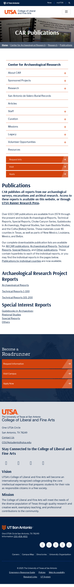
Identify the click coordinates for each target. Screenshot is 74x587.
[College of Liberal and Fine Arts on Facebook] (6, 463)
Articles (12, 103)
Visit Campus (37, 373)
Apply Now (37, 383)
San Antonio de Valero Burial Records (29, 95)
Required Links (30, 577)
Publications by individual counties (21, 261)
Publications (66, 45)
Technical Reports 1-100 (16, 291)
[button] (69, 3)
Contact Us (8, 437)
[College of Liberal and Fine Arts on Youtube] (31, 463)
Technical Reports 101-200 (17, 297)
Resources (14, 149)
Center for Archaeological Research (28, 45)
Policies (42, 572)
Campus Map (28, 554)
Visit (37, 166)
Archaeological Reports (43, 246)
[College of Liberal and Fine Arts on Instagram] (43, 463)
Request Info (37, 159)
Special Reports (21, 249)
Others (6, 322)
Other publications (47, 249)
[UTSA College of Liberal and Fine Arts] (20, 12)
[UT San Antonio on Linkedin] (62, 545)
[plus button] (37, 73)
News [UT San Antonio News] (49, 3)
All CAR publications (17, 246)
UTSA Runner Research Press (20, 203)
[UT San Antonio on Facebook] (42, 545)
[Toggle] (66, 11)
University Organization (60, 554)
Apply (37, 174)
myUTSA (60, 3)
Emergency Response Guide (22, 572)
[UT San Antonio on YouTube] (56, 545)
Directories (42, 554)
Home (5, 45)
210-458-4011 (21, 536)
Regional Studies (11, 314)
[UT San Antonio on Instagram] (69, 545)
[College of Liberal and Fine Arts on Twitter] (18, 463)
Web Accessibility (57, 572)
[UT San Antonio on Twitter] (49, 545)
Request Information (37, 364)
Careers (15, 554)
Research (53, 45)
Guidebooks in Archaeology (17, 311)
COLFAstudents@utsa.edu (16, 442)
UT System (46, 577)
